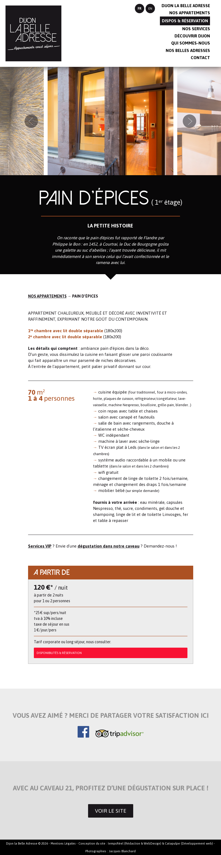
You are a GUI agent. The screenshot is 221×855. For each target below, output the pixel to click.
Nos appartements (189, 12)
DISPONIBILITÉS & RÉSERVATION (59, 653)
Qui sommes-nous (190, 43)
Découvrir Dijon (192, 36)
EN (150, 8)
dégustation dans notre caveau (109, 546)
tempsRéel (115, 843)
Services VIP (39, 546)
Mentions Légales (63, 843)
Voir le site (110, 811)
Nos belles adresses (188, 50)
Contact (200, 57)
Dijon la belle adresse (186, 5)
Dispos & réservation (185, 20)
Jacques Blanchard (122, 851)
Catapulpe (172, 843)
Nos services (196, 28)
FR (139, 8)
